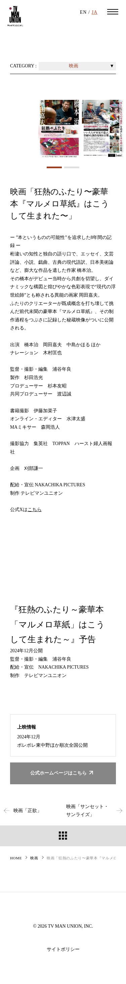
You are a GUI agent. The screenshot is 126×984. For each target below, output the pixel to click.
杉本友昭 (57, 385)
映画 (34, 858)
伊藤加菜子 (45, 410)
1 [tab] (54, 168)
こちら (35, 509)
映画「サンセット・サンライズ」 (96, 810)
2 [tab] (71, 168)
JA (94, 12)
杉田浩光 (33, 377)
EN (83, 12)
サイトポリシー (63, 949)
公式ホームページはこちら (62, 773)
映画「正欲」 (21, 810)
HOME (16, 858)
